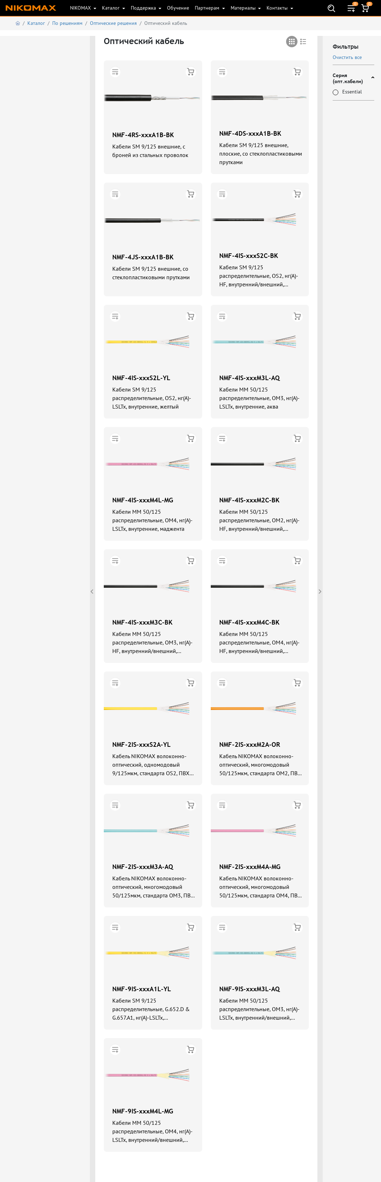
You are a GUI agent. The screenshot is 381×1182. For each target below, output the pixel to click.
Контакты (278, 8)
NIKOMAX (81, 8)
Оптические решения (113, 23)
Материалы (244, 8)
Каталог (111, 8)
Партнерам (208, 8)
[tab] (291, 41)
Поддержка (144, 8)
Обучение (178, 8)
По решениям (67, 23)
